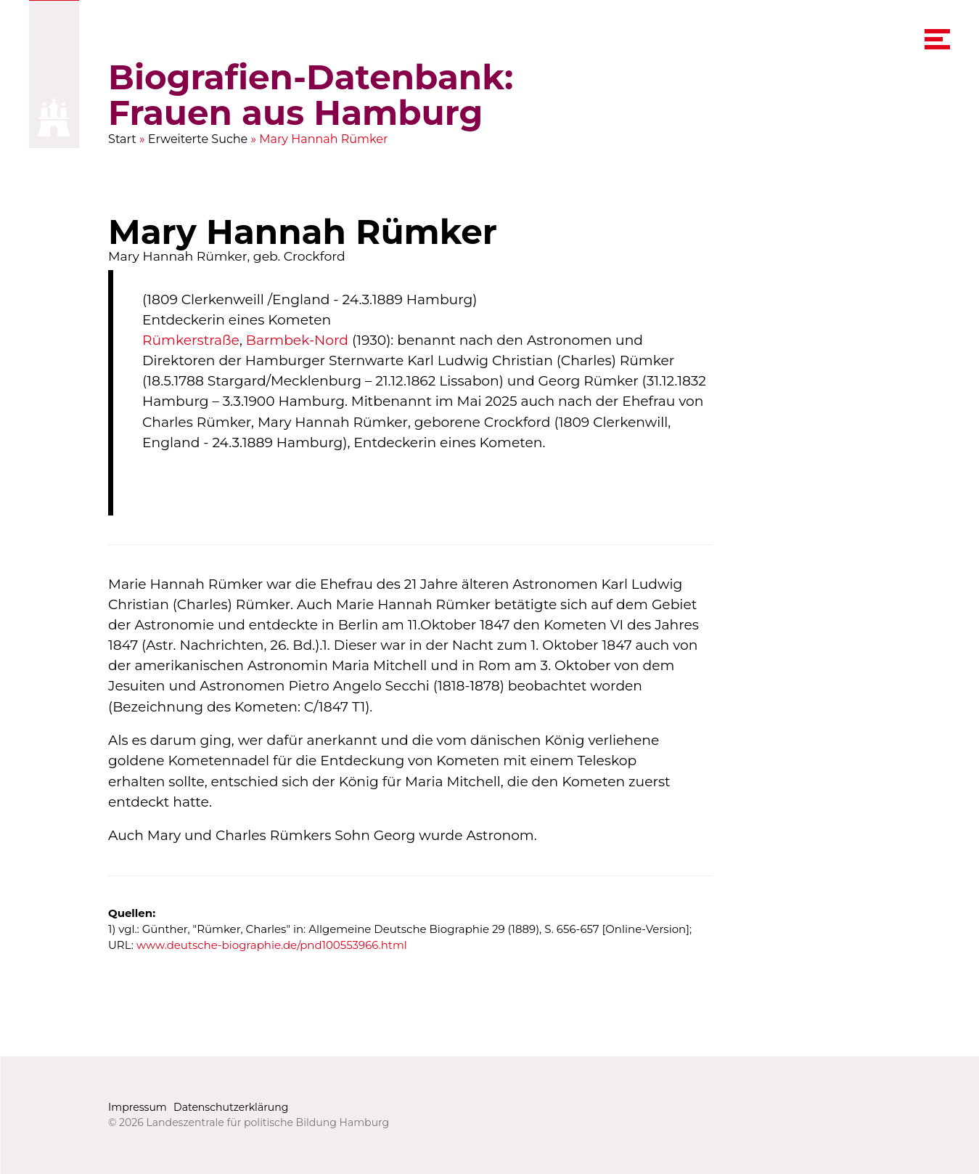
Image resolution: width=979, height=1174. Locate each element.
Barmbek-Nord (297, 341)
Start (122, 139)
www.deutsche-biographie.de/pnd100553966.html (271, 946)
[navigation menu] (937, 40)
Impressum (137, 1107)
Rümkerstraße (190, 341)
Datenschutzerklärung (230, 1107)
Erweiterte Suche (198, 139)
